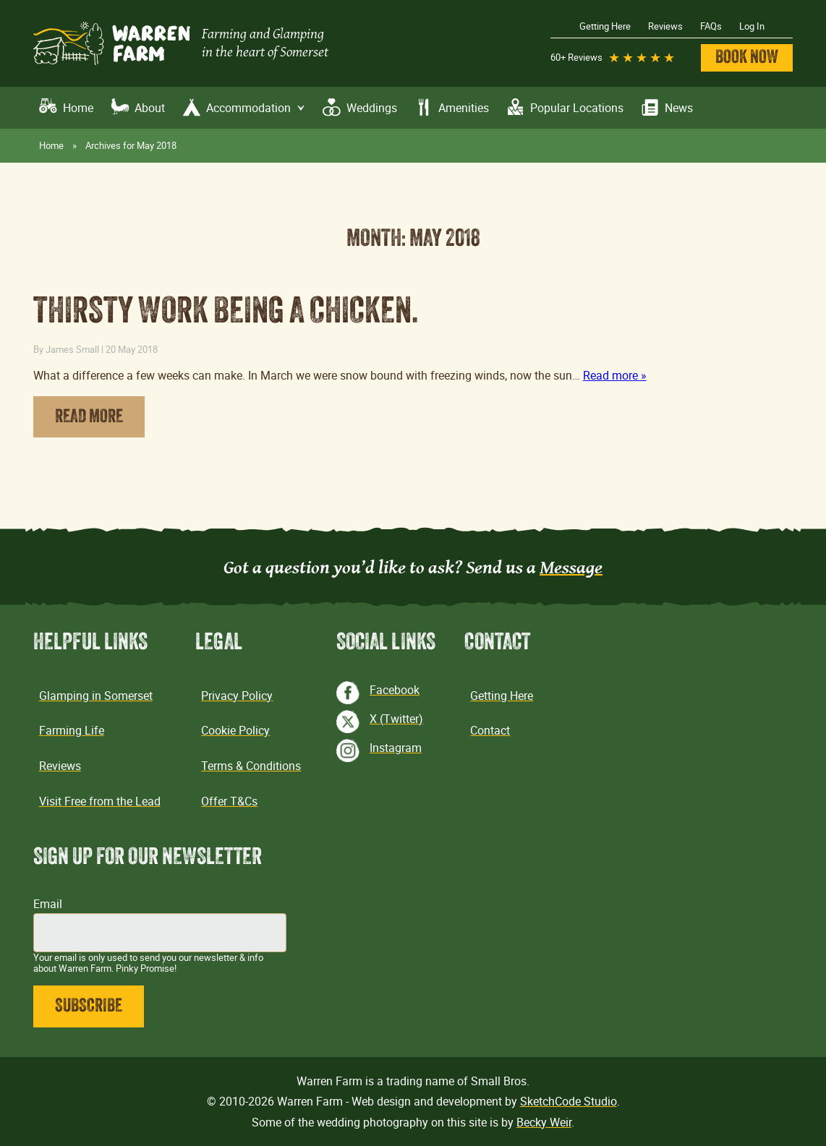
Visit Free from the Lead (100, 801)
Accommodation (255, 108)
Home (78, 108)
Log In (752, 26)
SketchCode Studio (568, 1101)
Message (571, 566)
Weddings (371, 108)
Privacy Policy (237, 696)
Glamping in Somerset (96, 696)
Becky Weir (543, 1122)
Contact (490, 730)
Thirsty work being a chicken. (226, 313)
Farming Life (71, 730)
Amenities (463, 108)
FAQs (711, 26)
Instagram (396, 748)
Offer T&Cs (229, 801)
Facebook (395, 690)
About (150, 108)
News (679, 108)
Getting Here (605, 26)
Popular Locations (576, 108)
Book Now (746, 58)
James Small (72, 349)
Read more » (615, 375)
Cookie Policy (235, 730)
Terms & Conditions (251, 766)
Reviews (665, 26)
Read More (89, 418)
